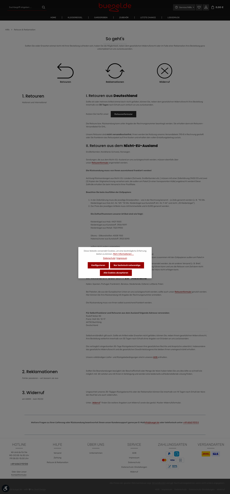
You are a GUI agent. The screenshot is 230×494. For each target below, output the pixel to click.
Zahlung (57, 457)
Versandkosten (159, 483)
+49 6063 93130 (19, 464)
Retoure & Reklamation (57, 462)
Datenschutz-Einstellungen (134, 467)
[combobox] (24, 7)
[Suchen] (43, 7)
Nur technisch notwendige (127, 268)
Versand (57, 453)
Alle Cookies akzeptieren (116, 275)
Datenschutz (134, 462)
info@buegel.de (152, 422)
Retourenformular (123, 114)
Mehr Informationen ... (123, 257)
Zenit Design (40, 489)
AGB (155, 357)
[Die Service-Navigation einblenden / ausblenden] (184, 7)
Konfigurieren (98, 268)
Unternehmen (95, 453)
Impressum (134, 457)
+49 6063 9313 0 (191, 422)
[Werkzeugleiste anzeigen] (5, 488)
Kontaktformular (18, 475)
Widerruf (96, 402)
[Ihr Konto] (206, 7)
